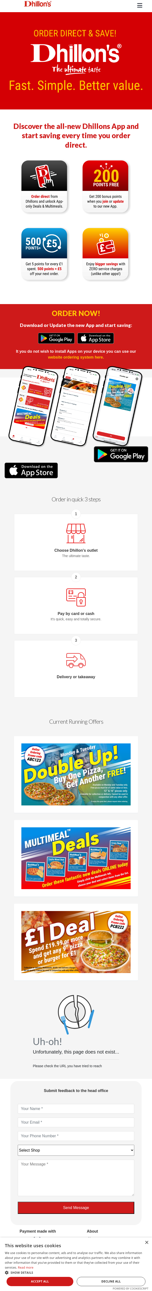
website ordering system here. (76, 357)
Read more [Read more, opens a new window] (26, 1267)
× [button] (146, 1243)
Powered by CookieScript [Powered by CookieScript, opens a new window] (130, 1288)
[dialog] (76, 1264)
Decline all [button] (111, 1281)
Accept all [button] (40, 1281)
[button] (76, 1272)
